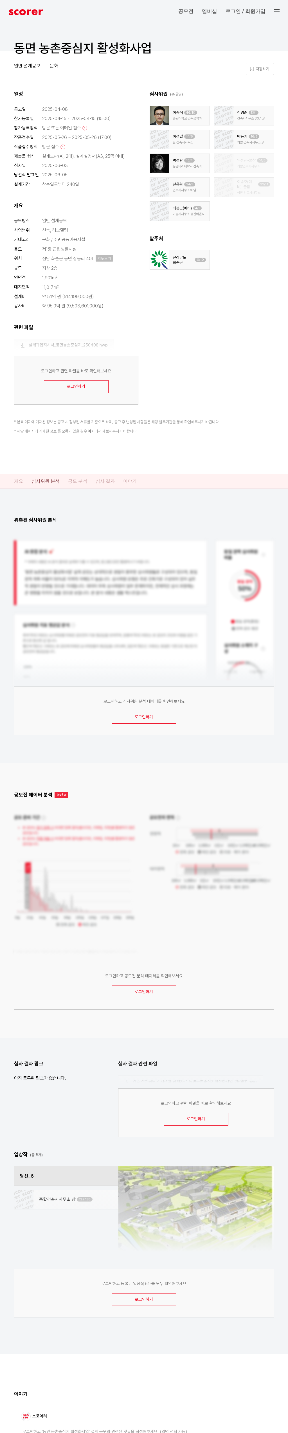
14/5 (262, 160)
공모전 (186, 11)
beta (61, 794)
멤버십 (209, 11)
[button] (281, 11)
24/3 (189, 184)
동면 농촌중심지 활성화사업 (83, 48)
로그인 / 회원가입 (246, 11)
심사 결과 (105, 481)
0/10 (200, 260)
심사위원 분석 (46, 481)
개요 (18, 481)
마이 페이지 (235, 51)
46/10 (190, 112)
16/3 (254, 136)
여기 (91, 431)
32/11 (264, 184)
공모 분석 (77, 481)
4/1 (197, 208)
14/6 (189, 136)
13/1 (253, 112)
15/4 (189, 160)
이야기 (130, 481)
